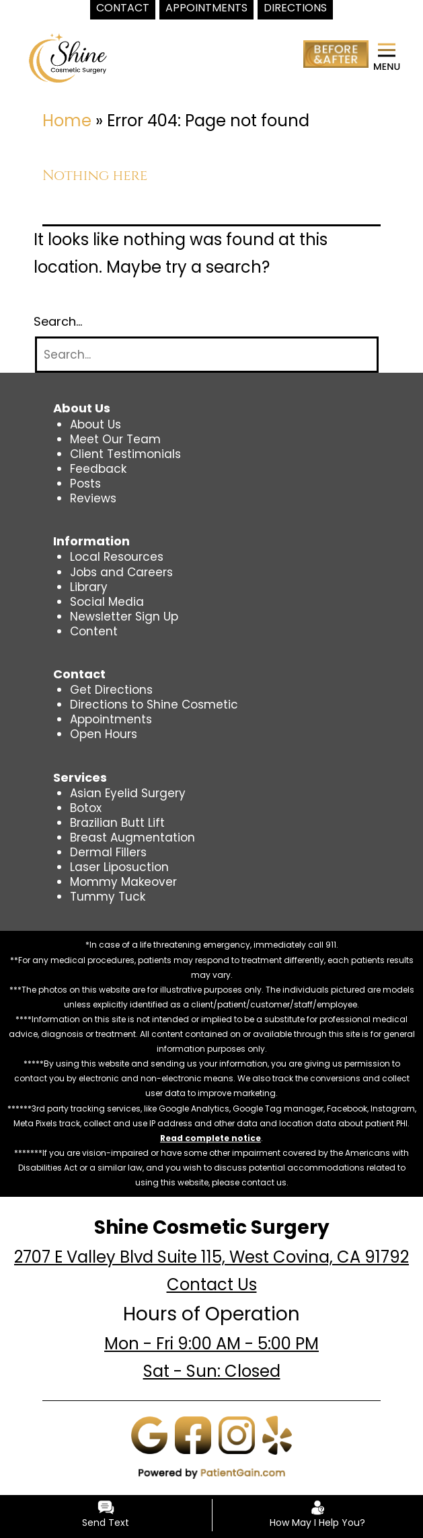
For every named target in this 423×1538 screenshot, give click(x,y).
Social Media (107, 602)
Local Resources (116, 557)
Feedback (98, 469)
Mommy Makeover (123, 882)
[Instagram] (237, 1435)
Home (66, 120)
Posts (85, 484)
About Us (95, 424)
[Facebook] (193, 1435)
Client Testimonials (125, 454)
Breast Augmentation (132, 837)
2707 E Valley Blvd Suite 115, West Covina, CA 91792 (211, 1257)
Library (89, 587)
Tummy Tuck (107, 897)
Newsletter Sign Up (124, 616)
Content (94, 631)
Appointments (111, 719)
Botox (86, 808)
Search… (58, 321)
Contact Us (212, 1284)
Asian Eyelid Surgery (128, 793)
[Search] (207, 354)
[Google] (149, 1435)
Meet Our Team (115, 439)
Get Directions (111, 690)
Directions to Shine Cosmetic (154, 704)
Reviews (93, 498)
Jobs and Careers (121, 572)
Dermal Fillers (108, 852)
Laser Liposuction (119, 867)
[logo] (68, 57)
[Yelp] (277, 1435)
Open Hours (103, 734)
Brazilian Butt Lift (117, 823)
